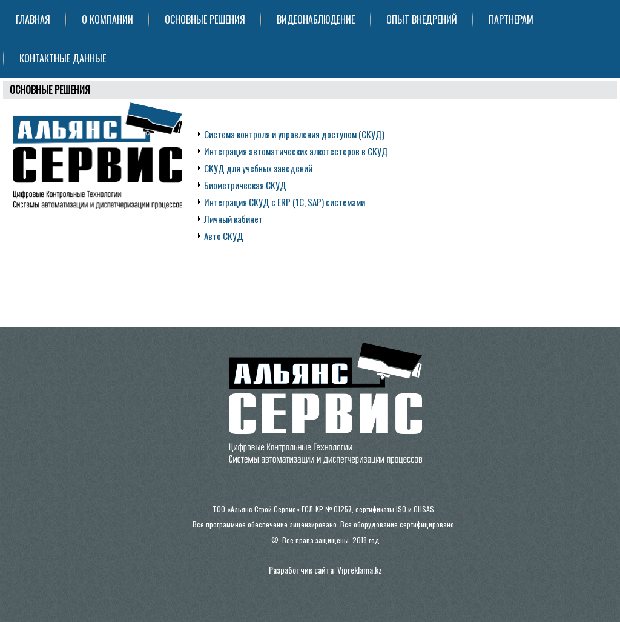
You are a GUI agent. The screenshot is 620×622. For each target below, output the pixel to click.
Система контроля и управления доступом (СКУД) (294, 134)
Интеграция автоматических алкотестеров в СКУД (296, 151)
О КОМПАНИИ (107, 19)
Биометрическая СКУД (245, 185)
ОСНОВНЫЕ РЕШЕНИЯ (205, 19)
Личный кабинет (233, 219)
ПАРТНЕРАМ (511, 19)
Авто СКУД (223, 235)
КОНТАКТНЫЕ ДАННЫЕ (62, 58)
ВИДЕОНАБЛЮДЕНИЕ (316, 19)
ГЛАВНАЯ (33, 19)
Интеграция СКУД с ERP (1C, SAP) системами (284, 202)
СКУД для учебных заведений (258, 168)
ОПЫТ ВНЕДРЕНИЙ (421, 19)
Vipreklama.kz (359, 569)
